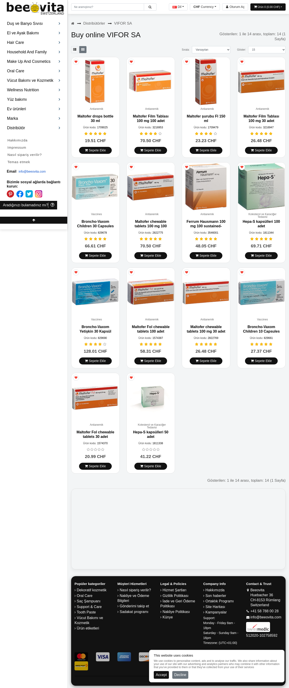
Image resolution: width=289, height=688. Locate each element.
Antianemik (96, 109)
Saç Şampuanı (88, 601)
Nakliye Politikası (176, 612)
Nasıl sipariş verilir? (24, 155)
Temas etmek (18, 162)
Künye (168, 617)
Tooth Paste (86, 612)
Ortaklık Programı (219, 601)
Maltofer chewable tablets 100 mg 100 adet (151, 226)
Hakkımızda (17, 140)
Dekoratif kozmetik (92, 590)
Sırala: (186, 49)
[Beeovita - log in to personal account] (235, 6)
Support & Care (89, 607)
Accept (161, 675)
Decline (180, 675)
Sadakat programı (134, 612)
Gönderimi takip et (134, 606)
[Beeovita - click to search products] (150, 7)
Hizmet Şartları (174, 590)
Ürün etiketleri (88, 628)
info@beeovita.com (32, 171)
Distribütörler (94, 23)
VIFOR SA (123, 23)
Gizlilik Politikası (176, 596)
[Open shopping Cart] (268, 7)
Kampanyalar (216, 612)
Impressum (16, 147)
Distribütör (34, 128)
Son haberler (215, 596)
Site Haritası (215, 607)
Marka (34, 118)
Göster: (241, 49)
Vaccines (96, 214)
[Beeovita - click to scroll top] (33, 220)
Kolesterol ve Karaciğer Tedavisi (262, 215)
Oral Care (84, 596)
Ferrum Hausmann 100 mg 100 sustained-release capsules (206, 226)
